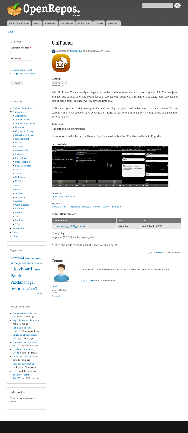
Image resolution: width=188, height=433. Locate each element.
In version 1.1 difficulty (24, 356)
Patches (19, 154)
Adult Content (22, 119)
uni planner (74, 206)
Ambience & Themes (25, 123)
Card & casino (22, 205)
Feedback (113, 23)
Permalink (56, 296)
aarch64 (17, 257)
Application (21, 115)
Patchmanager (23, 282)
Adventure (20, 197)
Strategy (19, 220)
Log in (149, 252)
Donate (99, 23)
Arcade (18, 201)
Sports (18, 169)
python (17, 288)
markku (56, 286)
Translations (19, 228)
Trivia (18, 224)
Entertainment (22, 139)
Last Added (66, 23)
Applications (19, 112)
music (37, 269)
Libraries (17, 236)
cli (39, 258)
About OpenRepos (19, 23)
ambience (31, 258)
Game (18, 189)
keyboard (23, 269)
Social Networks (23, 165)
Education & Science (25, 135)
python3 (30, 289)
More (39, 293)
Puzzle (18, 212)
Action (18, 193)
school (106, 206)
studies (96, 206)
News (37, 23)
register (159, 252)
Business (19, 127)
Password (16, 58)
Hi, (14, 371)
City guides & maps (24, 131)
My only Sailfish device (24, 320)
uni (64, 206)
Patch (16, 275)
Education (20, 208)
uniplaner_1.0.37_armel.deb (72, 226)
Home (10, 31)
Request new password (24, 73)
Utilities (19, 181)
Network (19, 146)
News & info (21, 150)
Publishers (50, 23)
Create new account (22, 70)
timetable (116, 206)
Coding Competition (23, 108)
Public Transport (23, 161)
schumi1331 (76, 51)
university (56, 206)
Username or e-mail (21, 47)
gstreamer (25, 263)
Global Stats (84, 23)
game (14, 263)
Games (16, 185)
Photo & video (22, 158)
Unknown (20, 177)
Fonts (15, 232)
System (18, 173)
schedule (86, 206)
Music (18, 142)
